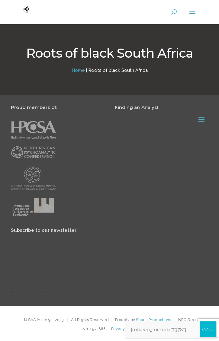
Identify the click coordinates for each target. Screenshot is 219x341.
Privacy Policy (124, 329)
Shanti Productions (153, 319)
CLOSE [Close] (208, 329)
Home (78, 70)
